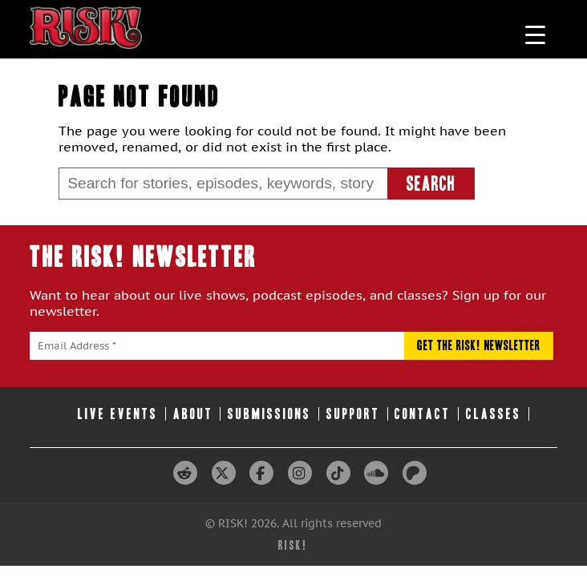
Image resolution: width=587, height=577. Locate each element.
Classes (493, 414)
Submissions (269, 414)
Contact (423, 414)
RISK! (293, 545)
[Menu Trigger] (535, 34)
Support (353, 414)
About (193, 414)
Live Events (118, 414)
